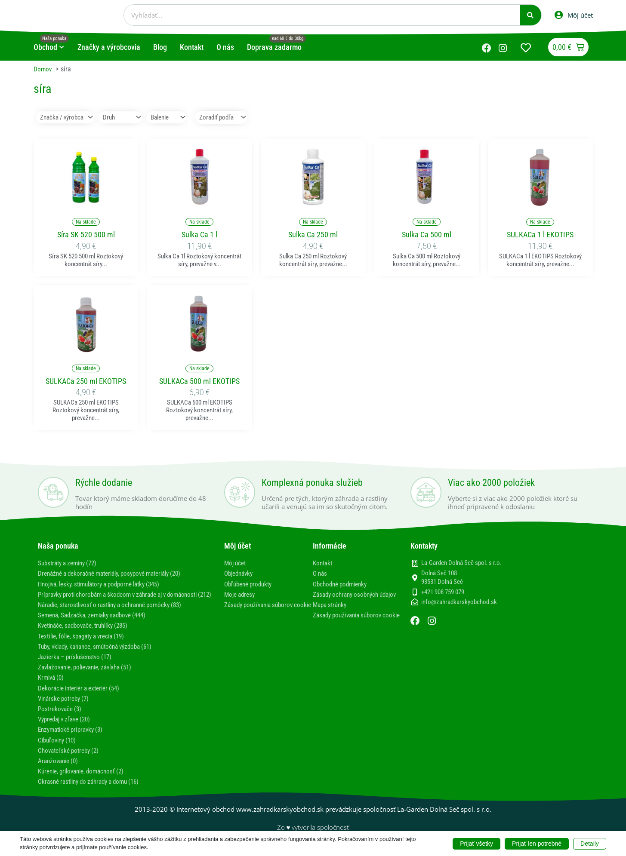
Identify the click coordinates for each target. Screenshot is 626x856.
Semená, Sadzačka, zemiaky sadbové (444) (97, 624)
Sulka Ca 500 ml (426, 234)
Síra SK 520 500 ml (86, 234)
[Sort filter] (233, 117)
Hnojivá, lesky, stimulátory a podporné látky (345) (106, 584)
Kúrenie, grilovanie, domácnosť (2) (85, 780)
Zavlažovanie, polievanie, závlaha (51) (91, 676)
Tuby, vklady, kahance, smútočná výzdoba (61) (101, 655)
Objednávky (240, 574)
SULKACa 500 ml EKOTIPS (199, 381)
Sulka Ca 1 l (199, 234)
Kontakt (323, 563)
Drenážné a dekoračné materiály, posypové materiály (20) (117, 574)
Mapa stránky (331, 613)
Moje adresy (241, 595)
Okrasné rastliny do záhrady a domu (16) (94, 790)
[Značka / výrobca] (67, 117)
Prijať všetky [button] (476, 843)
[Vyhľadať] (530, 15)
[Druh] (125, 117)
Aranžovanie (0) (60, 769)
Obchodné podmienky (343, 584)
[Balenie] (174, 117)
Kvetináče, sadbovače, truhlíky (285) (88, 634)
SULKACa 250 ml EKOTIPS (86, 381)
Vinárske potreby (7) (66, 707)
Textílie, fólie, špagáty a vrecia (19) (86, 645)
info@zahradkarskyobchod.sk (459, 603)
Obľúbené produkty (250, 584)
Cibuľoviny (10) (59, 749)
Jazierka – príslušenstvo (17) (78, 665)
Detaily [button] (589, 843)
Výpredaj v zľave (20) (67, 728)
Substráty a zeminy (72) (71, 563)
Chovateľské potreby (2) (71, 759)
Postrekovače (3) (61, 717)
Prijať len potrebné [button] (536, 843)
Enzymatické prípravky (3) (73, 738)
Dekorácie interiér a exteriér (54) (83, 697)
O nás (321, 574)
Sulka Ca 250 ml (313, 234)
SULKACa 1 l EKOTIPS (540, 234)
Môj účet (236, 563)
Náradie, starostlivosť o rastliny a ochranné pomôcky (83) (117, 613)
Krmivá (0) (52, 686)
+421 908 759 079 (442, 592)
